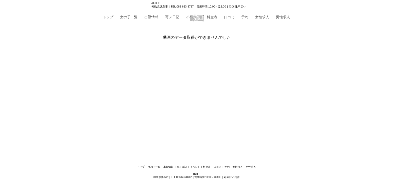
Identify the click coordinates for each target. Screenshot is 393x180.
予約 (244, 17)
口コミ (229, 17)
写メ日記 (172, 17)
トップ (108, 17)
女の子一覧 (129, 17)
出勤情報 (151, 17)
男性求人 (283, 17)
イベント (193, 17)
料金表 (212, 17)
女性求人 (262, 17)
